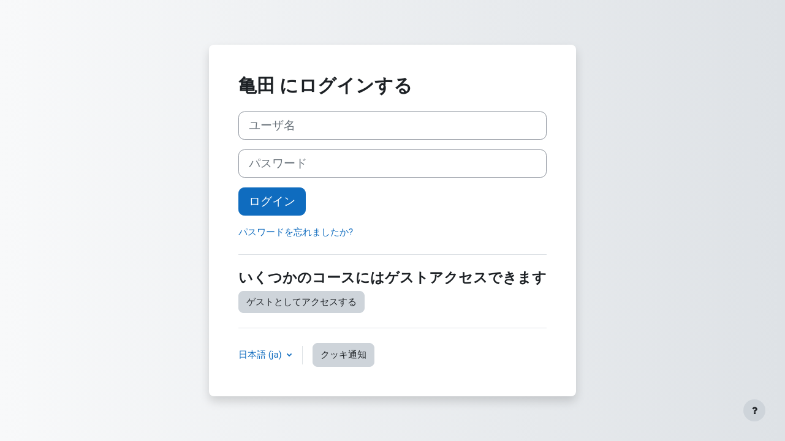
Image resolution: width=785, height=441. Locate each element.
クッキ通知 (343, 354)
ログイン (272, 201)
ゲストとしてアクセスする (301, 301)
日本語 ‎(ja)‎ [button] (261, 354)
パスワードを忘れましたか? (295, 232)
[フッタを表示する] (754, 410)
